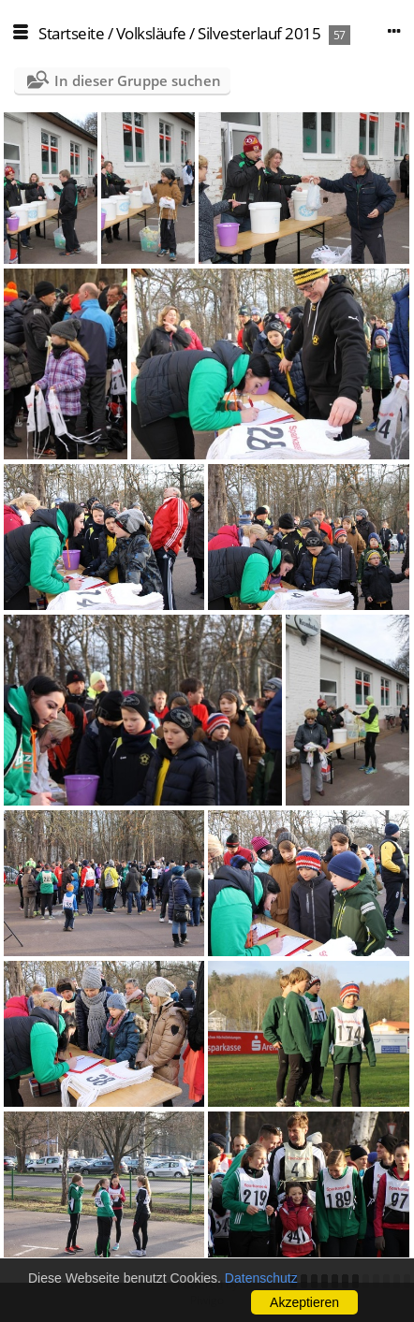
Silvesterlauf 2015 (259, 33)
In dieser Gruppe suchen (137, 80)
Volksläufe (151, 33)
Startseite (71, 33)
